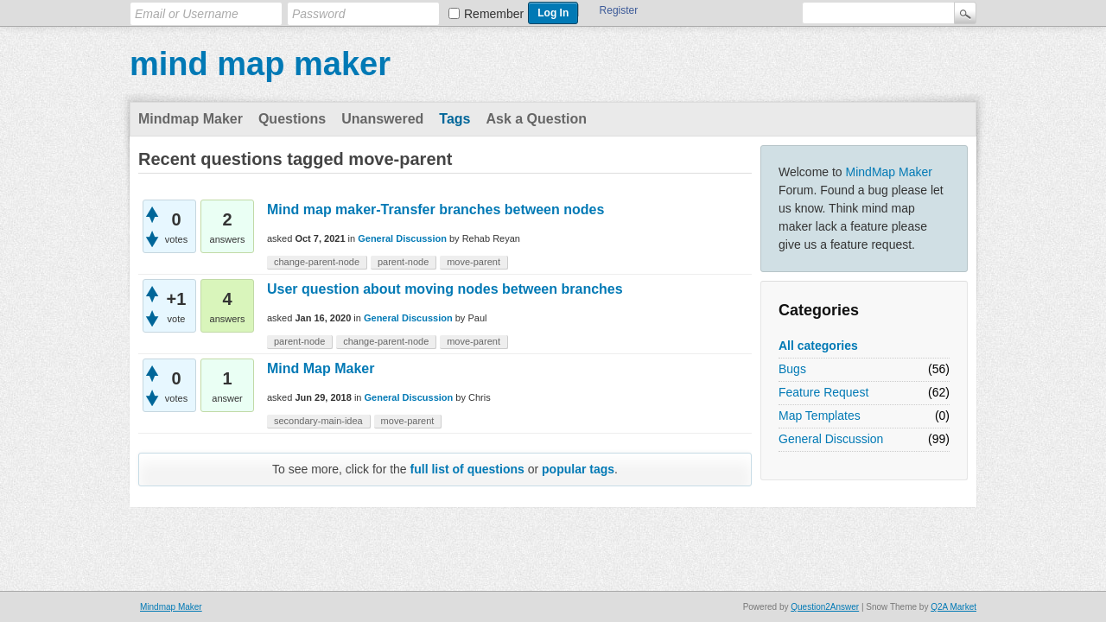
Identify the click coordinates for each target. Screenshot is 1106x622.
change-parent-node (316, 262)
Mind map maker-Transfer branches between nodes (435, 209)
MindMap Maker (889, 172)
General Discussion (831, 439)
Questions (292, 118)
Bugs (792, 369)
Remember (494, 14)
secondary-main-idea (318, 421)
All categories (818, 345)
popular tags (578, 469)
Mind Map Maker (320, 368)
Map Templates (820, 415)
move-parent (473, 262)
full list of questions (467, 469)
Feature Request (823, 392)
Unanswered (382, 118)
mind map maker (260, 64)
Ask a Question (536, 118)
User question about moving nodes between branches (445, 289)
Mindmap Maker (190, 118)
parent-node (403, 262)
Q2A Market (953, 607)
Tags (454, 118)
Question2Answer (825, 607)
